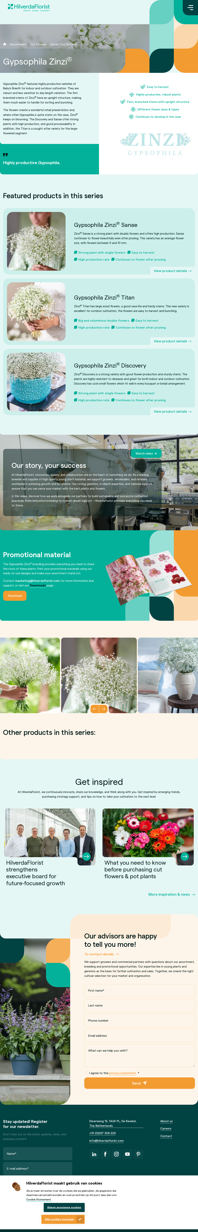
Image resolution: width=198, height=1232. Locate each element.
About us (166, 1121)
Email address (97, 1035)
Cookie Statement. (38, 1199)
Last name (95, 1005)
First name (96, 990)
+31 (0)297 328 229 (102, 1133)
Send (136, 1083)
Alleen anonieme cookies (64, 1207)
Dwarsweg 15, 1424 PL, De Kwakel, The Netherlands (113, 1123)
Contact (166, 1136)
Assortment (18, 44)
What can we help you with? (108, 1050)
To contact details (99, 954)
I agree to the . (112, 1072)
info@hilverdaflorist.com (106, 1140)
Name (11, 1153)
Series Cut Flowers (63, 44)
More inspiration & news (169, 894)
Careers (165, 1128)
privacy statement (122, 1073)
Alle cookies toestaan (59, 1219)
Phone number (98, 1020)
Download (15, 595)
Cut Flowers (38, 44)
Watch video (144, 453)
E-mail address (18, 1168)
